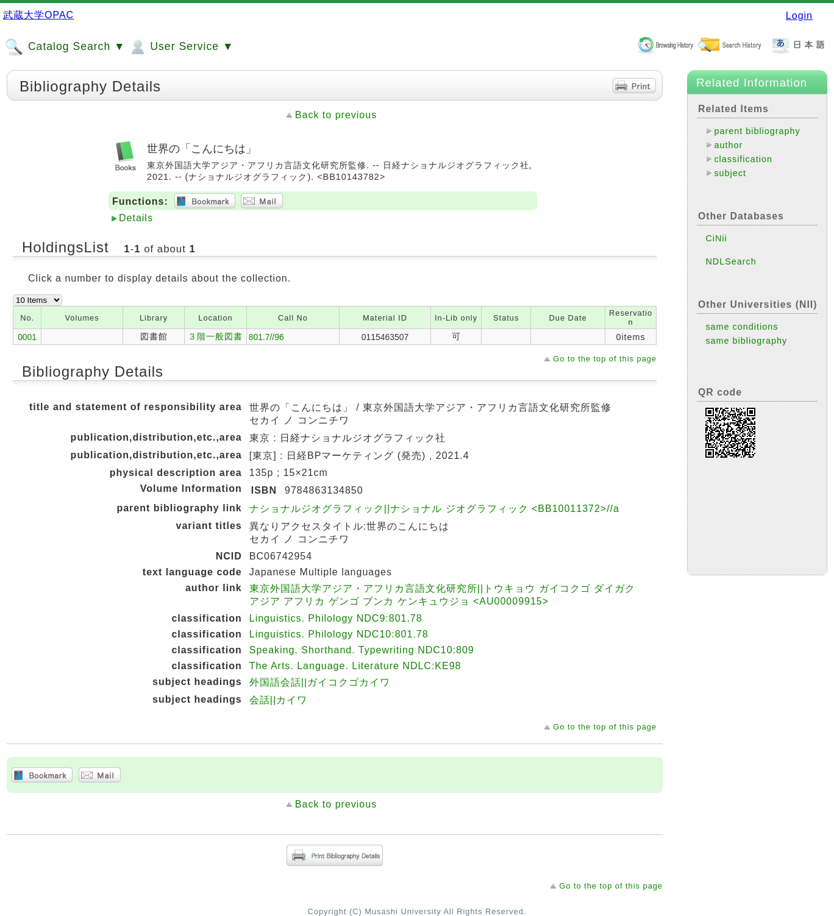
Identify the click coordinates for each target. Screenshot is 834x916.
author (728, 145)
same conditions (741, 327)
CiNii (716, 238)
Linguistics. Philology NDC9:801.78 (335, 618)
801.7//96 (266, 337)
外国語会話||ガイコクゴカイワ (319, 682)
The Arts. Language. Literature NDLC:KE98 (355, 666)
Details (136, 218)
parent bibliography (757, 131)
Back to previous (336, 115)
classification (743, 159)
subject (730, 173)
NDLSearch (730, 261)
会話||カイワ (278, 700)
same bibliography (746, 341)
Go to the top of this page (605, 358)
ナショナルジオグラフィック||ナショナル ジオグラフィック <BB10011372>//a (434, 508)
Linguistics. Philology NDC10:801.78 (339, 634)
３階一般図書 (215, 336)
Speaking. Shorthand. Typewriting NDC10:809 (361, 650)
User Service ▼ (180, 47)
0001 (27, 337)
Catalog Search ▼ (65, 47)
